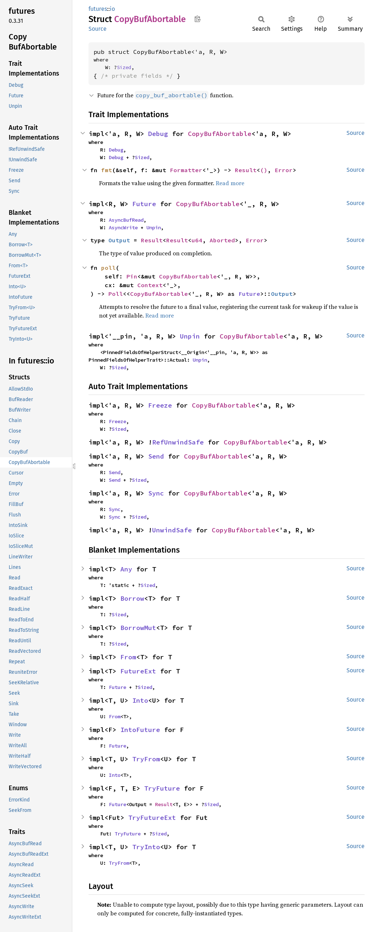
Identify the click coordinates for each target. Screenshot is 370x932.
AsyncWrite (123, 227)
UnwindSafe (172, 530)
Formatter (186, 170)
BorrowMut (138, 628)
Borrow (132, 598)
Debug (158, 133)
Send (156, 456)
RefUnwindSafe (178, 442)
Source (98, 28)
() (263, 170)
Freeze (160, 405)
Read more (230, 183)
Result (246, 170)
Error (284, 170)
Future (144, 204)
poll (108, 267)
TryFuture (162, 788)
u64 (197, 240)
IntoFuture (140, 729)
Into (140, 700)
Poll (115, 293)
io (112, 8)
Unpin (153, 227)
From (128, 657)
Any (126, 569)
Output (119, 240)
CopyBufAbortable (219, 133)
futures (98, 8)
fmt (106, 170)
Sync (156, 493)
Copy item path (197, 19)
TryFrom (146, 759)
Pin (131, 276)
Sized (124, 67)
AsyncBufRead (126, 220)
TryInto (146, 847)
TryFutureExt (152, 817)
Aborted (222, 240)
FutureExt (138, 671)
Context (150, 285)
